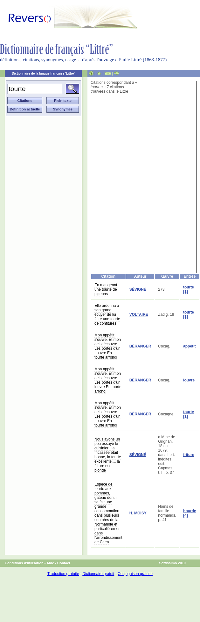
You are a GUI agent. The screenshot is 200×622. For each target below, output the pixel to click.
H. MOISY (138, 513)
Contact (63, 563)
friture (188, 455)
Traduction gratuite (63, 574)
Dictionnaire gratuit (98, 574)
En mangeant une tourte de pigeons (105, 289)
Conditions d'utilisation (24, 563)
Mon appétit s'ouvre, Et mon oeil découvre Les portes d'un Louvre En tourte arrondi (107, 346)
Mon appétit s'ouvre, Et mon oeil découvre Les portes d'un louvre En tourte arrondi (107, 380)
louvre (189, 380)
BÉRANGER (140, 346)
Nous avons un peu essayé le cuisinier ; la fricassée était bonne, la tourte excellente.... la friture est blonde (107, 455)
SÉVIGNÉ (137, 289)
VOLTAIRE (138, 314)
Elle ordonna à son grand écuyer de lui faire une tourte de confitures (107, 314)
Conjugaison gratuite (135, 574)
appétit (189, 346)
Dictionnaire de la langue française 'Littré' (43, 73)
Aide (50, 563)
